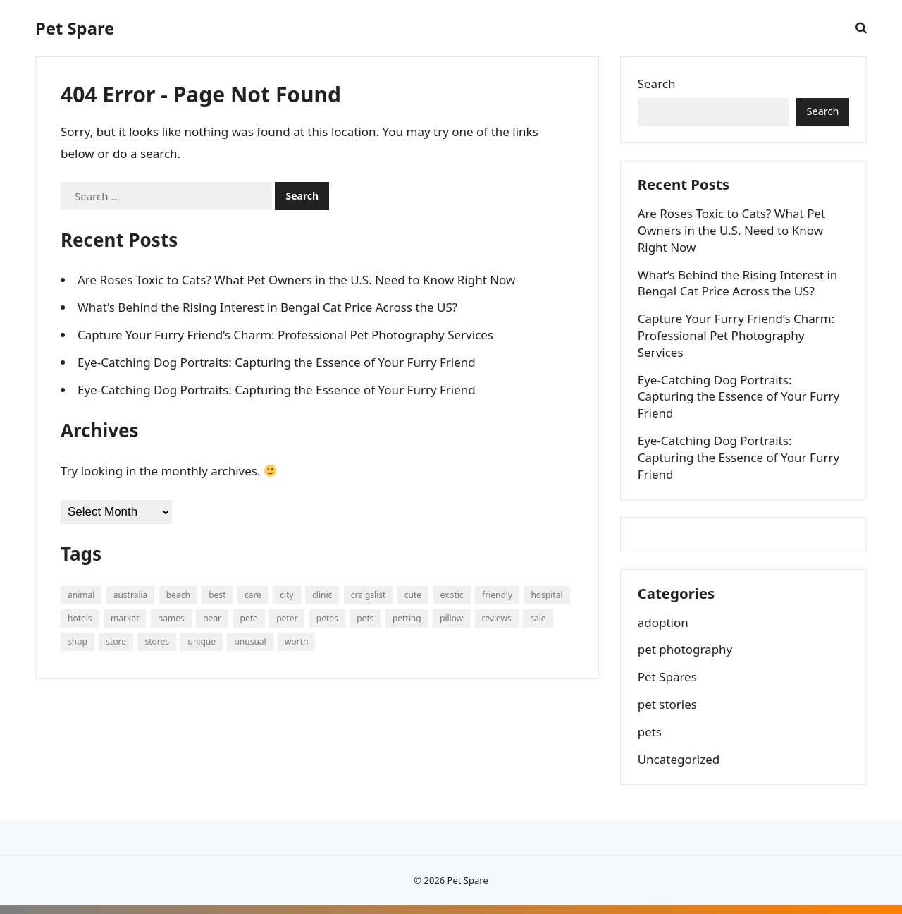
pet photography (686, 658)
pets (650, 739)
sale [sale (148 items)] (537, 618)
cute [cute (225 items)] (412, 595)
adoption (663, 630)
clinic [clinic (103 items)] (322, 595)
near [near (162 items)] (212, 618)
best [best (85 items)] (217, 595)
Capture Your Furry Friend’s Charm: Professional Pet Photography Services (285, 335)
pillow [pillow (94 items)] (451, 618)
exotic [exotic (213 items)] (452, 595)
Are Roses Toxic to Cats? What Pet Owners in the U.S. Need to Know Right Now (296, 280)
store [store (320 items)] (116, 641)
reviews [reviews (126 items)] (497, 618)
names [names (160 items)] (171, 618)
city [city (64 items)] (286, 595)
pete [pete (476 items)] (249, 618)
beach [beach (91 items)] (178, 595)
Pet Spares (668, 684)
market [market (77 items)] (125, 618)
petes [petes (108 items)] (327, 618)
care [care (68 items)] (253, 595)
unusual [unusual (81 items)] (250, 641)
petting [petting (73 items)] (407, 618)
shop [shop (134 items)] (77, 641)
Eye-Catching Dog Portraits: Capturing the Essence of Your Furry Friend (277, 362)
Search (657, 84)
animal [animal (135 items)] (81, 595)
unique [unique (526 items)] (201, 641)
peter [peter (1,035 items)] (286, 618)
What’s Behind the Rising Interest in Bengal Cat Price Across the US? (267, 307)
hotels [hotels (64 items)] (80, 618)
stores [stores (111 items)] (156, 641)
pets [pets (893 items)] (365, 618)
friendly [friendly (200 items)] (497, 595)
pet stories (668, 712)
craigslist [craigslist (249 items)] (368, 595)
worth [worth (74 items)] (296, 641)
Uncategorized (679, 767)
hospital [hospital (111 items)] (546, 595)
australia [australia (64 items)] (130, 595)
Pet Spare (74, 28)
